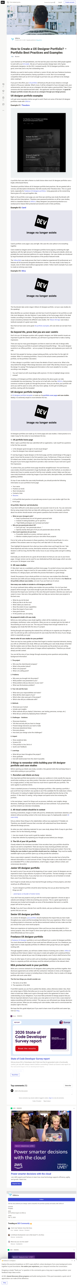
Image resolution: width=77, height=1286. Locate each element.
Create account (69, 2)
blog (17, 1011)
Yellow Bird (17, 260)
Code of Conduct (36, 1101)
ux (12, 57)
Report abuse (47, 1101)
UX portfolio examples (41, 326)
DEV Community (23, 1223)
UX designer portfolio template (22, 395)
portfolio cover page (50, 395)
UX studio (26, 64)
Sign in (50, 1098)
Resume (15, 495)
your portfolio (31, 918)
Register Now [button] (16, 1183)
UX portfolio (33, 83)
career (17, 57)
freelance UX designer (19, 940)
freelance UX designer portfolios (35, 191)
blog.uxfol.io (39, 40)
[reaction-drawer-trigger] (3, 85)
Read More (15, 1075)
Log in (60, 2)
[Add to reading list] (3, 98)
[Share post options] (3, 110)
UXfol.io (17, 38)
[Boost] (3, 104)
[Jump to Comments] (3, 92)
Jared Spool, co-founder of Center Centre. (26, 894)
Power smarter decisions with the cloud (31, 1174)
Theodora (26, 105)
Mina (24, 271)
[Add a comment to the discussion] (43, 1092)
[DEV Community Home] (3, 2)
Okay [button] (4, 1282)
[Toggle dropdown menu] (71, 1016)
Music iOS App (55, 320)
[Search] (8, 2)
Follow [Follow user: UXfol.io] (42, 1199)
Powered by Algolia (49, 2)
